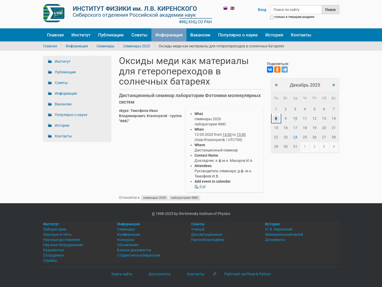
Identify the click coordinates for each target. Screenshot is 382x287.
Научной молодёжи (207, 240)
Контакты (301, 34)
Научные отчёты (57, 234)
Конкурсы (125, 240)
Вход (262, 10)
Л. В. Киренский (278, 229)
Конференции (128, 234)
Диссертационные (206, 234)
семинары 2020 (154, 198)
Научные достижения (61, 240)
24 (295, 137)
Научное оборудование (63, 245)
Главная (55, 34)
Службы (50, 260)
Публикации (111, 34)
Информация (169, 34)
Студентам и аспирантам (138, 255)
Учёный (197, 229)
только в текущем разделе (294, 17)
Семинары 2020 (136, 46)
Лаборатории (54, 229)
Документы (275, 240)
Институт (80, 34)
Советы (139, 34)
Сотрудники (53, 255)
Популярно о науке (238, 34)
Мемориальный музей (284, 234)
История (274, 34)
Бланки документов (134, 250)
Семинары (106, 46)
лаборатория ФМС (184, 198)
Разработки (53, 250)
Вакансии (200, 34)
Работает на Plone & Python (247, 274)
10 (295, 118)
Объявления (127, 245)
